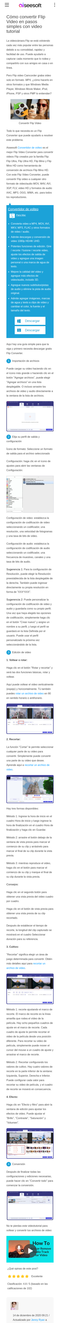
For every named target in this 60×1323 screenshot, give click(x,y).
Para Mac (21, 215)
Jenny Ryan (38, 1319)
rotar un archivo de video (30, 693)
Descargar (32, 321)
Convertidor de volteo (30, 147)
